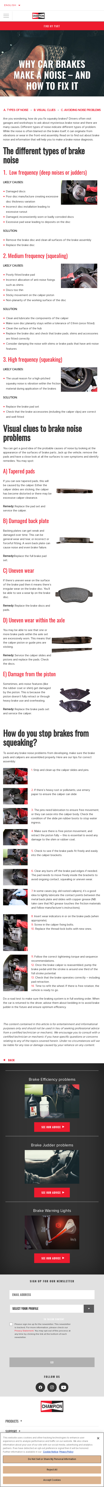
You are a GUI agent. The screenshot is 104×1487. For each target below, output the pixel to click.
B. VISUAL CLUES (44, 110)
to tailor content (54, 1319)
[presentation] (39, 1348)
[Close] (98, 1438)
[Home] (38, 15)
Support (13, 1431)
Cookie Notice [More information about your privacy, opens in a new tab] (50, 1451)
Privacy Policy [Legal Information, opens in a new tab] (66, 1451)
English (10, 5)
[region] (52, 1459)
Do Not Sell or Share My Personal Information (52, 1459)
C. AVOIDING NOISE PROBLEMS (81, 110)
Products (14, 1421)
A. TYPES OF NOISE (15, 110)
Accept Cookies (52, 1480)
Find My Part (52, 26)
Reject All (52, 1469)
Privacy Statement (24, 1330)
